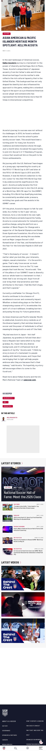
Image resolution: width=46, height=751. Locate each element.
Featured (6, 33)
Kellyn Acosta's (9, 63)
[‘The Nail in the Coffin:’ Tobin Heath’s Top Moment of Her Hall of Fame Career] (7, 507)
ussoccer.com (30, 380)
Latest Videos (11, 562)
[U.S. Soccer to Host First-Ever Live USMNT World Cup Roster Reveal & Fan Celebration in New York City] (7, 551)
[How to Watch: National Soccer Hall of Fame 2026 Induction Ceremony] (7, 529)
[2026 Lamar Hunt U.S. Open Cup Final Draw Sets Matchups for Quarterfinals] (7, 518)
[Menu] (40, 747)
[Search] (15, 748)
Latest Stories (12, 463)
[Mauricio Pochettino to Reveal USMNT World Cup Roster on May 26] (7, 540)
